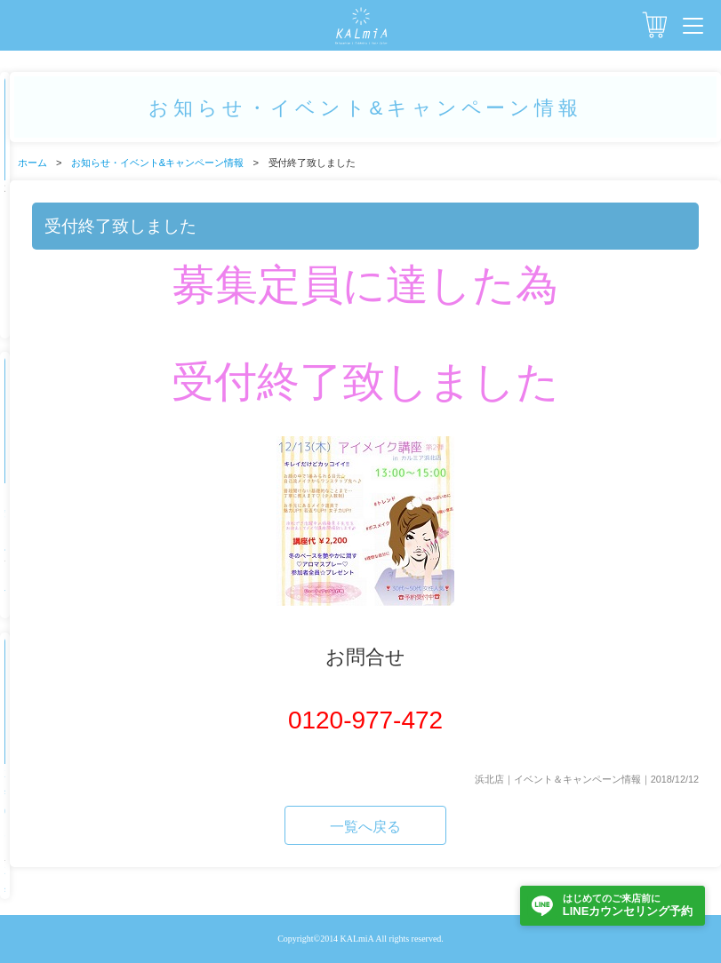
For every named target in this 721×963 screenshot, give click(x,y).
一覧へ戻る (365, 826)
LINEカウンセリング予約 (628, 905)
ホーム (32, 162)
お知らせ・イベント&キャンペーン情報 (157, 162)
